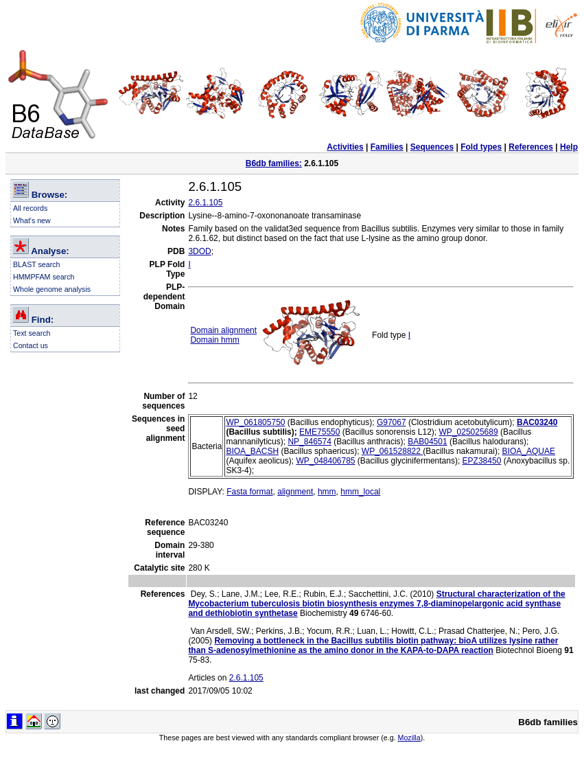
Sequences (432, 147)
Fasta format (249, 492)
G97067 (391, 422)
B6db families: (274, 163)
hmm (327, 492)
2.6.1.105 (205, 202)
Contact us (30, 345)
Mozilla (409, 737)
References (531, 147)
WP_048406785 (325, 461)
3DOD (199, 251)
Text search (32, 333)
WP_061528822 (392, 451)
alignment (295, 492)
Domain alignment (223, 330)
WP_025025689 (468, 432)
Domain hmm (214, 340)
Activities (345, 147)
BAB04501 (427, 441)
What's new (32, 220)
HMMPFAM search (43, 277)
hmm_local (360, 492)
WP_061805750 (255, 422)
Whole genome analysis (52, 289)
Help (569, 147)
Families (387, 147)
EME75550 (319, 432)
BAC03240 (537, 422)
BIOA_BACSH (252, 451)
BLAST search (36, 264)
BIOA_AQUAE (528, 451)
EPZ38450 (482, 461)
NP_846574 (309, 441)
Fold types (481, 147)
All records (30, 208)
